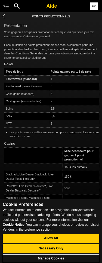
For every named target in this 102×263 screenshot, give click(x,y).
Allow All (51, 240)
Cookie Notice (13, 226)
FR (94, 6)
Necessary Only (51, 250)
